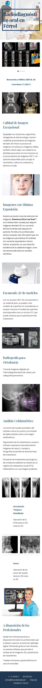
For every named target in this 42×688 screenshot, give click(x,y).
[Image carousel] (21, 57)
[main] (21, 20)
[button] (2, 3)
